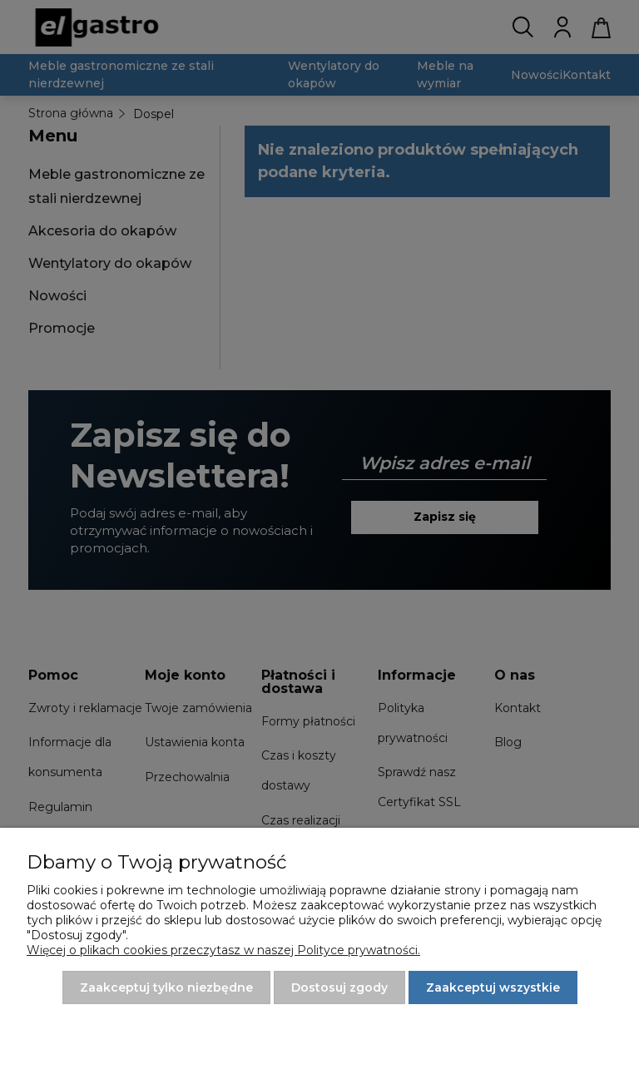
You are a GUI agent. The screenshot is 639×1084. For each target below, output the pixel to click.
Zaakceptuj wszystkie (493, 987)
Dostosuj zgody (339, 987)
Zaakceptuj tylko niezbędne (166, 987)
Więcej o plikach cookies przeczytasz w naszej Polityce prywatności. (223, 950)
